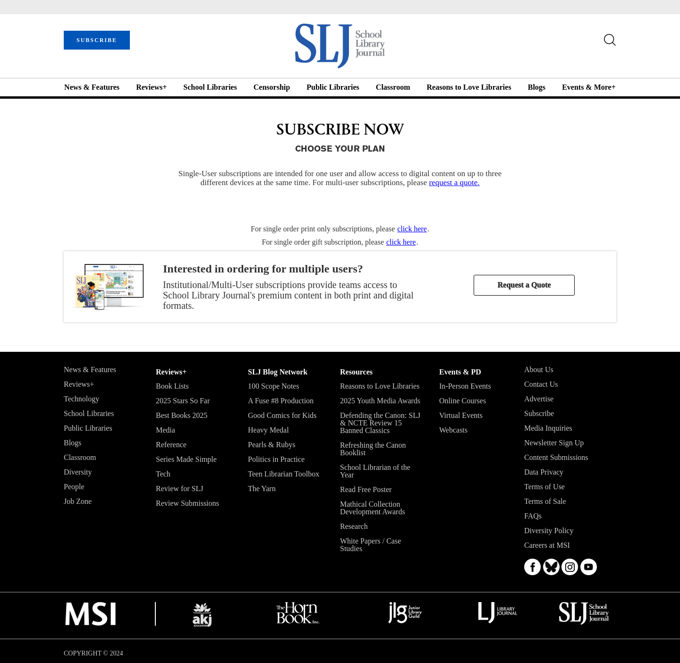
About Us (538, 370)
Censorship (272, 87)
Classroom (393, 87)
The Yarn (262, 488)
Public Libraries (332, 87)
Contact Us (541, 384)
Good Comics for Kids (282, 415)
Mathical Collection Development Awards (372, 508)
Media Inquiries (548, 428)
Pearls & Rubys (271, 445)
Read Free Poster (365, 489)
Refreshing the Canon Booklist (373, 449)
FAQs (533, 516)
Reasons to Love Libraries (469, 87)
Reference (171, 445)
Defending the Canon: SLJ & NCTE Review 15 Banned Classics (380, 422)
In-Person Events (465, 386)
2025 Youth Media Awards (380, 401)
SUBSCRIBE (96, 40)
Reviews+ (151, 87)
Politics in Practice (276, 459)
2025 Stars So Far (183, 401)
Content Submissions (556, 457)
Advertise (538, 399)
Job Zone (78, 501)
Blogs (536, 87)
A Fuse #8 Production (281, 401)
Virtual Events (461, 415)
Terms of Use (544, 487)
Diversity (78, 472)
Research (354, 526)
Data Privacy (543, 472)
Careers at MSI (547, 545)
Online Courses (462, 401)
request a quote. (454, 182)
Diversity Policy (548, 531)
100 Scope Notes (273, 386)
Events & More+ (589, 87)
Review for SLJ (179, 488)
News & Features (91, 87)
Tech (163, 474)
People (74, 487)
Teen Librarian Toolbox (283, 474)
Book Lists (172, 386)
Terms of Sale (545, 501)
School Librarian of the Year (375, 471)
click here (412, 229)
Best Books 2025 (181, 415)
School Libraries (210, 87)
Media (165, 430)
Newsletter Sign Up (554, 443)
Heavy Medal (268, 430)
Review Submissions (187, 503)
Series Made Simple (186, 459)
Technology (81, 399)
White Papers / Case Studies (370, 544)
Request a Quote (524, 285)
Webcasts (453, 430)
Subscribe (539, 413)
